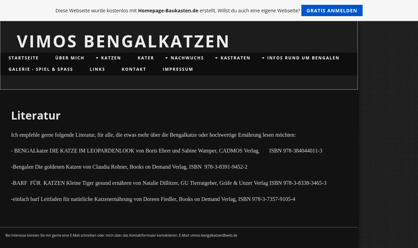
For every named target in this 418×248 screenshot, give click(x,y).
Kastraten (235, 58)
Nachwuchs (187, 58)
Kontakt (134, 69)
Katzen (111, 58)
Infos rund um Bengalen (303, 58)
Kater (146, 58)
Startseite (24, 58)
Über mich (70, 58)
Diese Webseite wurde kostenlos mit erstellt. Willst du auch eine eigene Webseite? (209, 10)
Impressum (178, 69)
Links (97, 69)
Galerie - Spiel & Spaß (41, 69)
